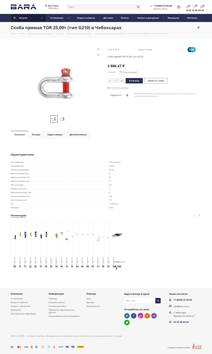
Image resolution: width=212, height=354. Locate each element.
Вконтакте (127, 315)
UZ (193, 10)
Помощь (53, 298)
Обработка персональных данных (61, 311)
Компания (16, 293)
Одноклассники (147, 315)
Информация (56, 293)
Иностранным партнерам (23, 313)
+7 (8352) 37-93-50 (162, 5)
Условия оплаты (57, 302)
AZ (202, 10)
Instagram (140, 315)
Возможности (93, 306)
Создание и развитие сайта (179, 347)
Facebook (133, 315)
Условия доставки (57, 306)
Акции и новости (19, 302)
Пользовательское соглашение (64, 316)
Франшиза (16, 310)
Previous (195, 215)
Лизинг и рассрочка (20, 306)
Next (199, 215)
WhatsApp (127, 322)
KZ (190, 10)
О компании (17, 298)
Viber (154, 315)
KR (196, 10)
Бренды (90, 302)
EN (199, 10)
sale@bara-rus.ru (181, 306)
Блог (88, 298)
